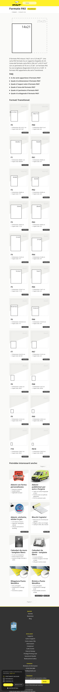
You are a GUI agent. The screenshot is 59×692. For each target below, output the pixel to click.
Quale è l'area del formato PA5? (23, 88)
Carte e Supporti (29, 639)
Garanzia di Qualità (29, 657)
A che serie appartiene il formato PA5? (26, 79)
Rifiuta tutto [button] (18, 684)
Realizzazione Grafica (29, 659)
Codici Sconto (29, 649)
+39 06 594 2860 (29, 669)
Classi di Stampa (29, 652)
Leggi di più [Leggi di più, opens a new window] (12, 673)
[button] (3, 676)
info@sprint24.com (29, 672)
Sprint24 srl (12, 691)
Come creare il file (29, 642)
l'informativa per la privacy (36, 686)
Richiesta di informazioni (30, 667)
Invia (45, 682)
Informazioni (29, 644)
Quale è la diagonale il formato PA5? (25, 94)
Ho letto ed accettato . (30, 686)
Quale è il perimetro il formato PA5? (25, 91)
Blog (29, 619)
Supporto (29, 637)
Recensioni (29, 617)
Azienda (29, 614)
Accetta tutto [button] (8, 684)
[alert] (13, 680)
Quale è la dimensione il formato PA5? (25, 82)
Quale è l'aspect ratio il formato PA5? (25, 85)
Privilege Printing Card (29, 654)
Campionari (29, 647)
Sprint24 (17, 4)
